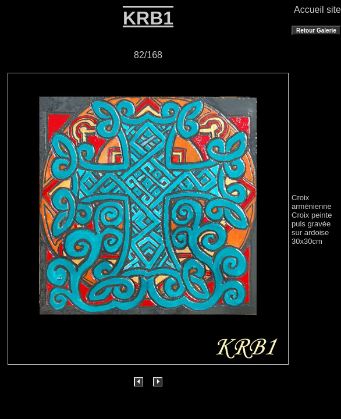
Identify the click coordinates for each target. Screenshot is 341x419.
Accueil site (317, 10)
